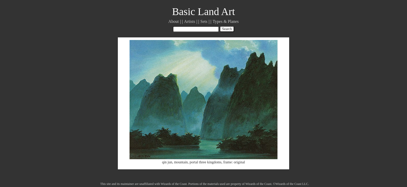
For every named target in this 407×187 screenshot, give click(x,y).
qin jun (167, 162)
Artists (189, 21)
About (173, 21)
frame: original (234, 162)
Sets (203, 21)
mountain (181, 162)
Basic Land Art (203, 11)
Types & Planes (226, 21)
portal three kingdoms (205, 162)
